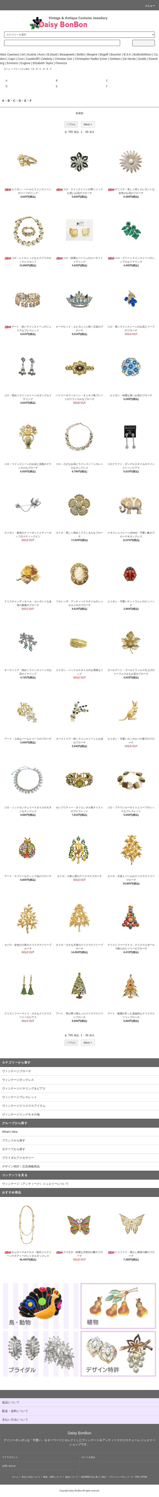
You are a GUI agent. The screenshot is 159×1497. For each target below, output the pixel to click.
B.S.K (127, 54)
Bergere (92, 54)
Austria (31, 54)
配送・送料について (52, 1477)
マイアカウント (10, 1457)
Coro (20, 58)
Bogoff (104, 54)
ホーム (7, 69)
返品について (71, 1477)
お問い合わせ (9, 1466)
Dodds (142, 58)
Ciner (103, 58)
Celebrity (46, 58)
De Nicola (129, 58)
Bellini (81, 54)
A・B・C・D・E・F (42, 69)
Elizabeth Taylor (43, 63)
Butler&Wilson (142, 54)
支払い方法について (31, 1477)
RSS (137, 1477)
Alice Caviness (9, 54)
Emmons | (13, 63)
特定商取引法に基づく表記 (93, 1477)
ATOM (144, 1477)
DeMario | (116, 58)
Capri (11, 58)
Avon (41, 54)
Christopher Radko (87, 58)
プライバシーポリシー (119, 1477)
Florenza (61, 63)
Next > (88, 124)
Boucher (116, 54)
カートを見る (88, 1457)
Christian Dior (63, 58)
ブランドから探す (21, 69)
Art (23, 54)
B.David (52, 54)
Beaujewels (67, 54)
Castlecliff (32, 58)
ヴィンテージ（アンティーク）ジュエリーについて (35, 1183)
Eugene (24, 63)
